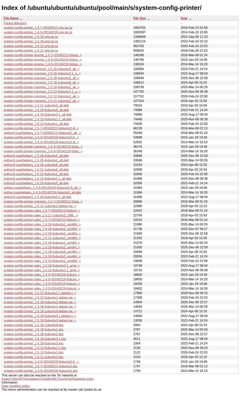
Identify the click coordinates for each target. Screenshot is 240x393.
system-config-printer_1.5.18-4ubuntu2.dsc (34, 334)
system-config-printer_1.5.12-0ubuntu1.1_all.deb (37, 119)
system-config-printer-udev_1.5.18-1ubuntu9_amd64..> (42, 252)
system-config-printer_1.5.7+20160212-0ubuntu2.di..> (41, 128)
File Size (139, 18)
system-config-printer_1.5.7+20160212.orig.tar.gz (38, 27)
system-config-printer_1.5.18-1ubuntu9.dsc (34, 325)
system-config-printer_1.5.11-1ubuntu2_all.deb (36, 105)
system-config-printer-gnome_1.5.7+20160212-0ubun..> (43, 55)
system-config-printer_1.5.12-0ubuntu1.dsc (34, 352)
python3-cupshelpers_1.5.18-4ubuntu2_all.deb (36, 155)
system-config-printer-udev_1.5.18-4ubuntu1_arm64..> (42, 242)
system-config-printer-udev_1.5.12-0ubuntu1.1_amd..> (42, 270)
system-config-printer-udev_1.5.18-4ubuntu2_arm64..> (42, 247)
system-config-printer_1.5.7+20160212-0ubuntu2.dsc (41, 366)
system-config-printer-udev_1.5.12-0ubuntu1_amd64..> (42, 261)
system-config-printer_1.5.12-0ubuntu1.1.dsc (35, 348)
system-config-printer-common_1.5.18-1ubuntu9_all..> (41, 82)
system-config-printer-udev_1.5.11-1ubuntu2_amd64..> (42, 238)
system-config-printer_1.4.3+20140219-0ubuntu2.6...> (41, 137)
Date (184, 18)
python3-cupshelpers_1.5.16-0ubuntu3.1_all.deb (37, 197)
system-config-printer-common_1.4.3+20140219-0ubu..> (43, 146)
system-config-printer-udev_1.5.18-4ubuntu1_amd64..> (42, 224)
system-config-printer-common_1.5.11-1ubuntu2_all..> (41, 101)
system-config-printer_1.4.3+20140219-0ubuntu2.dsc (41, 370)
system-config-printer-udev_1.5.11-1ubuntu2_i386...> (41, 215)
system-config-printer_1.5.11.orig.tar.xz (31, 50)
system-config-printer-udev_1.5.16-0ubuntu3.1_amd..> (42, 265)
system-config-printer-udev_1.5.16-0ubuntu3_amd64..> (42, 256)
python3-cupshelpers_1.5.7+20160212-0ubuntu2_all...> (42, 133)
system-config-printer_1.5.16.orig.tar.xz (31, 41)
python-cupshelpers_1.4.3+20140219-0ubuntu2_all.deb (42, 192)
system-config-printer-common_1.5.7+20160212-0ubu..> (43, 201)
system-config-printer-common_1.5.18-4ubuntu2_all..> (41, 78)
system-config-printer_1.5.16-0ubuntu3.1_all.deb (37, 114)
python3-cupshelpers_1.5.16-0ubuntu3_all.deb (36, 183)
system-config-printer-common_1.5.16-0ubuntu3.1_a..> (42, 73)
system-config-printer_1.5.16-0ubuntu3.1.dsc (35, 339)
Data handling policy (16, 386)
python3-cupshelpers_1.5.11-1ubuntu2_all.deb (36, 169)
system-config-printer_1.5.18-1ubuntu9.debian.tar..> (40, 311)
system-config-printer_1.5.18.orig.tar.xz (31, 36)
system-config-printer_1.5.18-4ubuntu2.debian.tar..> (40, 302)
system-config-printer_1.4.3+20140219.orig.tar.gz (38, 32)
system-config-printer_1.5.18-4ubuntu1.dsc (34, 329)
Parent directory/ (15, 23)
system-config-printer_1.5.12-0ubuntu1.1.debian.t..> (40, 293)
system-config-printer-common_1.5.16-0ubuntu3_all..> (41, 69)
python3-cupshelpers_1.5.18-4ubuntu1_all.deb (36, 160)
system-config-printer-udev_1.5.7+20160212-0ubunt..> (42, 210)
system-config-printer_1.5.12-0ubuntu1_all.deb (36, 123)
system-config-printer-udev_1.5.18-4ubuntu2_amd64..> (42, 229)
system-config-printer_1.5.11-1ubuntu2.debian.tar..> (40, 206)
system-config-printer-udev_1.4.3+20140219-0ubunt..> (42, 274)
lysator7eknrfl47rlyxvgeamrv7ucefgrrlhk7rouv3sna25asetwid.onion (48, 379)
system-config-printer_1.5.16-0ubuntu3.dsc (34, 343)
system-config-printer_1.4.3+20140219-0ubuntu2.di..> (41, 142)
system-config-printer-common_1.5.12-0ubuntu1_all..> (41, 96)
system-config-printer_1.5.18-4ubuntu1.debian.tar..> (40, 306)
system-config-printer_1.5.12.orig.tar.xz (31, 46)
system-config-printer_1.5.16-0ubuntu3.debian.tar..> (40, 320)
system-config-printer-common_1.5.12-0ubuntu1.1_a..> (42, 91)
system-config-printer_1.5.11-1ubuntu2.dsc (34, 357)
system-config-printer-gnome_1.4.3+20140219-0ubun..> (43, 59)
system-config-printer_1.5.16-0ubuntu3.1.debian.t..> (40, 316)
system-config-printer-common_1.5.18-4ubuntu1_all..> (41, 87)
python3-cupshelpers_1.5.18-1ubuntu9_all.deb (36, 165)
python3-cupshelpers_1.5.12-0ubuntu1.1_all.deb (37, 178)
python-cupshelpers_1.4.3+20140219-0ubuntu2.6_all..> (42, 187)
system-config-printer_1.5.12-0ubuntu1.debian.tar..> (40, 297)
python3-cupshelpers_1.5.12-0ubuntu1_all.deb (36, 174)
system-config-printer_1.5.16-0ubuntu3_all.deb (36, 110)
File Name (11, 18)
